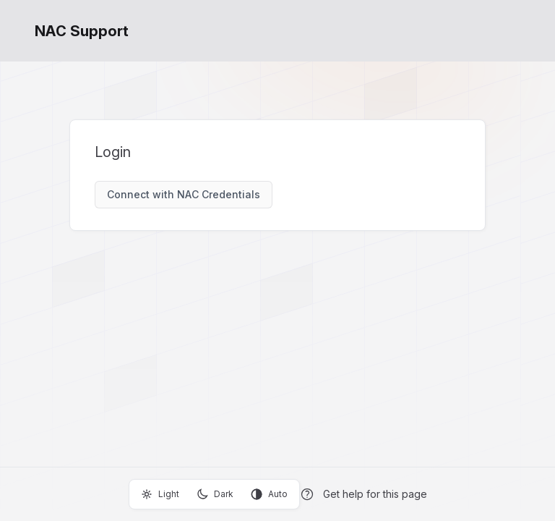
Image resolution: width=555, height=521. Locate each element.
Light (160, 494)
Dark (215, 494)
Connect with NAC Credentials (183, 194)
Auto (269, 494)
